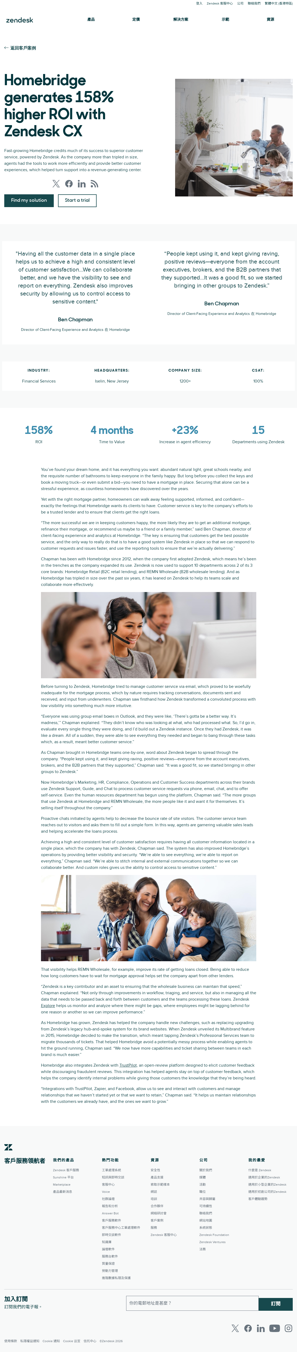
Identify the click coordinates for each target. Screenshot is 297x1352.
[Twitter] (235, 1328)
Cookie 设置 (71, 1341)
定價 (136, 20)
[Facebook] (248, 1328)
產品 (91, 20)
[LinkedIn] (261, 1328)
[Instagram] (288, 1328)
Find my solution (29, 200)
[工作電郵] (192, 1302)
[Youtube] (274, 1328)
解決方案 (180, 20)
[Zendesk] (8, 1155)
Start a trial (77, 200)
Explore (48, 1005)
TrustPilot (128, 1065)
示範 (225, 20)
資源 (270, 20)
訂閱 (275, 1302)
